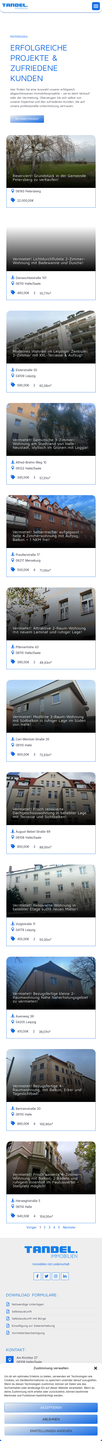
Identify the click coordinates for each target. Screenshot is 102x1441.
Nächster (69, 1227)
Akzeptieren (51, 1408)
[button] (96, 1368)
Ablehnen (51, 1419)
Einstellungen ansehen (51, 1431)
